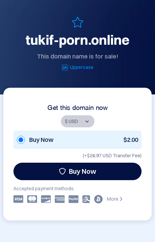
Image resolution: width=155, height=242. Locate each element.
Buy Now (77, 171)
